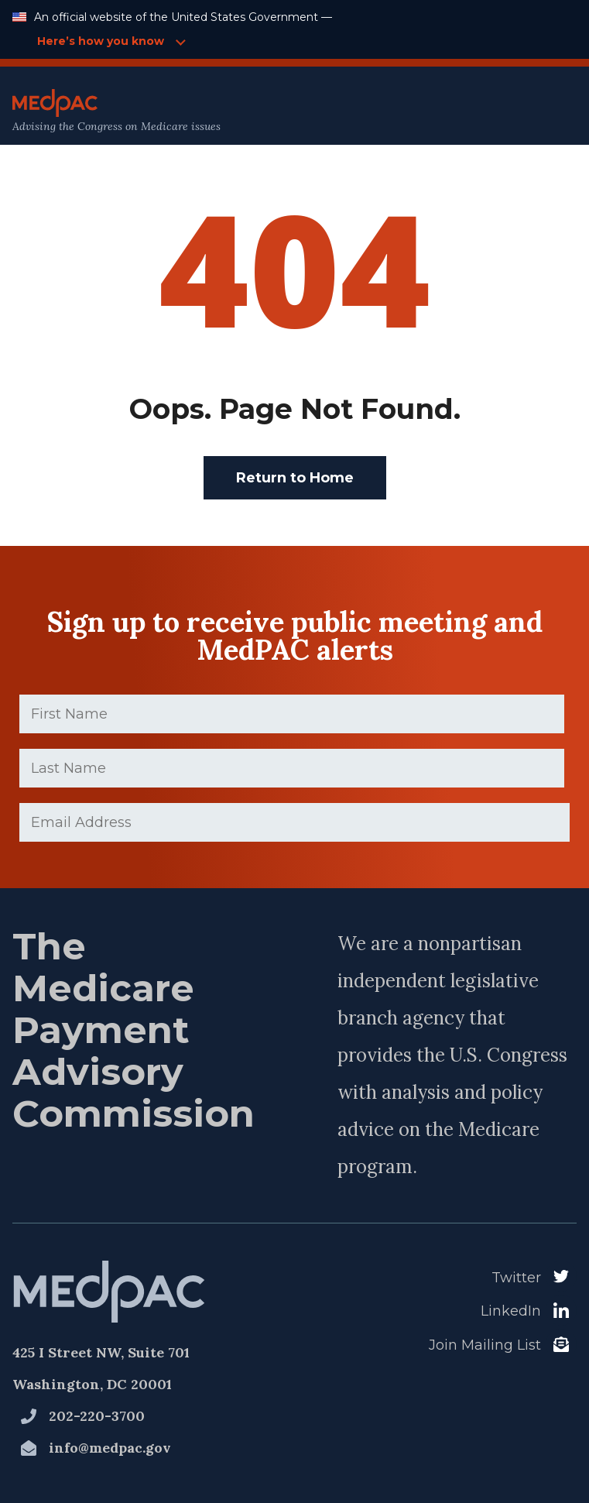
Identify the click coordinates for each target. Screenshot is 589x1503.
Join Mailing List (485, 1345)
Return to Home (295, 477)
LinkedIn (511, 1310)
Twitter (516, 1277)
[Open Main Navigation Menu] (543, 111)
